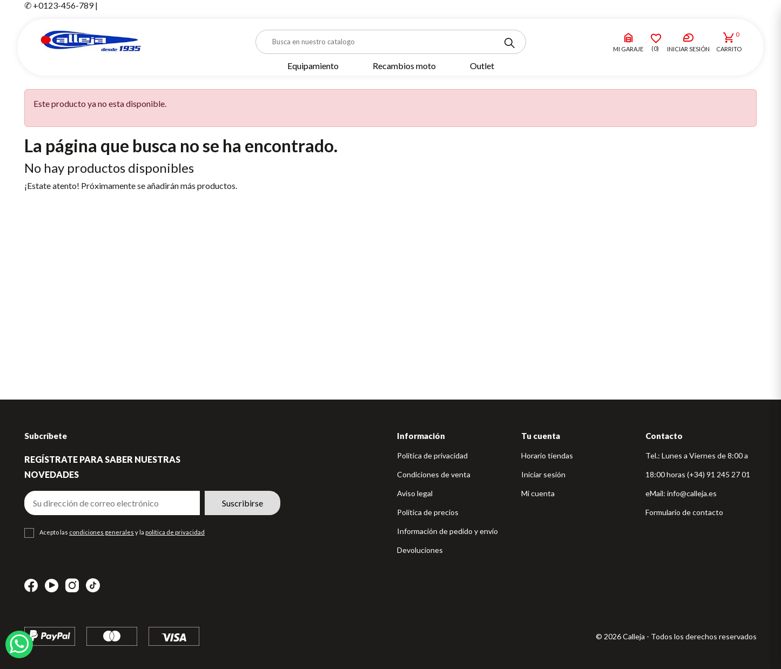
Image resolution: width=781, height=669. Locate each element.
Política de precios (428, 512)
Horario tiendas (547, 455)
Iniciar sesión (543, 474)
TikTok (93, 585)
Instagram (72, 585)
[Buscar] (390, 42)
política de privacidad (175, 532)
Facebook (31, 585)
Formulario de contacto (684, 512)
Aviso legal (415, 493)
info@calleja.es (692, 493)
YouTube (51, 585)
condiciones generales (101, 532)
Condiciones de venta (433, 474)
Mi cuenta (538, 493)
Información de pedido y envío (447, 531)
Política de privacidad (432, 455)
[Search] (509, 43)
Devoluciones (420, 550)
